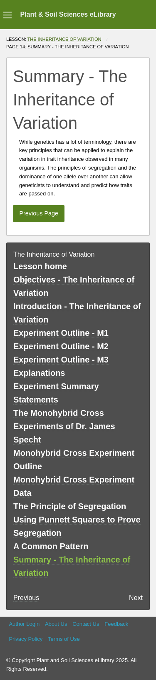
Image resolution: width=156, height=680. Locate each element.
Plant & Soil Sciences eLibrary (68, 14)
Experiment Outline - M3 (61, 359)
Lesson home (40, 266)
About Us (56, 624)
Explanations (39, 373)
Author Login (24, 624)
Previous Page (38, 213)
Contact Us (85, 624)
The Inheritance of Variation (64, 39)
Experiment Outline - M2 (61, 346)
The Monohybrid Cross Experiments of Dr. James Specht (64, 426)
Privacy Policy (25, 639)
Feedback (116, 624)
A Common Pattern (50, 546)
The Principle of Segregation (69, 506)
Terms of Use (64, 639)
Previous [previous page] (26, 597)
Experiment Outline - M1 (61, 333)
